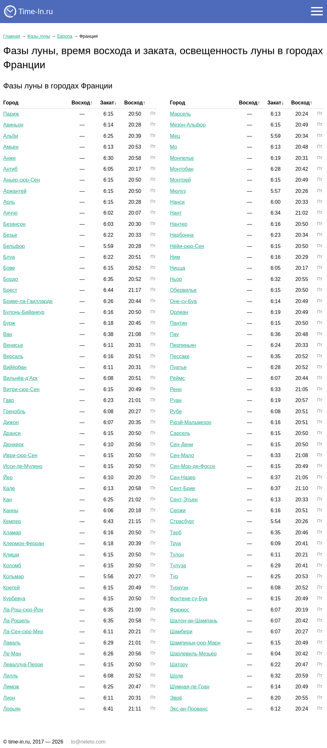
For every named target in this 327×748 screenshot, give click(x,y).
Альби (10, 136)
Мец (175, 136)
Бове (9, 268)
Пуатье (178, 367)
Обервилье (183, 290)
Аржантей (15, 191)
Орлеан (179, 312)
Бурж (9, 323)
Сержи (178, 510)
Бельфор (14, 246)
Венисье (13, 345)
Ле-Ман (12, 653)
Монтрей (180, 180)
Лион (9, 698)
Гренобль (14, 411)
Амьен (11, 147)
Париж (11, 114)
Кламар (12, 532)
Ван (7, 334)
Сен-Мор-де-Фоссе (192, 466)
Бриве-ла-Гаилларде (27, 301)
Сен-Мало (182, 455)
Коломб (12, 565)
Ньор (176, 279)
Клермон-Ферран (23, 543)
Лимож (11, 686)
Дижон (11, 422)
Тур (174, 576)
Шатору (179, 664)
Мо (173, 147)
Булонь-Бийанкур (23, 312)
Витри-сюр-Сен (21, 389)
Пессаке (179, 356)
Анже (9, 158)
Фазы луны (38, 36)
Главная (11, 36)
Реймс (177, 378)
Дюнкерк (13, 444)
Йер (7, 477)
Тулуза (178, 565)
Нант (176, 213)
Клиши (11, 554)
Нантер (178, 224)
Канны (10, 510)
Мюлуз (178, 191)
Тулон (177, 554)
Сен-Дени (181, 444)
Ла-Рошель (16, 620)
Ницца (177, 268)
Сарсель (180, 433)
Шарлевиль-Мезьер (193, 653)
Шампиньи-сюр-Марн (195, 642)
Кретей (11, 587)
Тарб (175, 532)
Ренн (176, 389)
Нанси (177, 202)
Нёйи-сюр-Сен (187, 246)
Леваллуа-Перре (23, 664)
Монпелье (182, 158)
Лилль (10, 675)
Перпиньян (183, 345)
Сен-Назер (182, 477)
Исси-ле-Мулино (23, 466)
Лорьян (11, 708)
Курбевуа (14, 598)
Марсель (180, 114)
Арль (9, 202)
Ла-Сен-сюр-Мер (23, 631)
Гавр (8, 400)
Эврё (176, 698)
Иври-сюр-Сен (20, 455)
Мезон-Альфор (188, 124)
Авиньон (13, 124)
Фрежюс (179, 609)
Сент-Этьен (184, 499)
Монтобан (182, 169)
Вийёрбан (15, 367)
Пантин (178, 323)
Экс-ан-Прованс (189, 708)
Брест (10, 290)
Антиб (10, 169)
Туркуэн (179, 587)
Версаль (13, 356)
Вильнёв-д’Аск (20, 378)
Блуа (9, 257)
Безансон (14, 224)
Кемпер (12, 521)
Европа (64, 36)
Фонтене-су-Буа (188, 598)
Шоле (176, 675)
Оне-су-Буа (183, 301)
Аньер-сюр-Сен (21, 180)
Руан (175, 400)
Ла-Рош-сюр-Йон (23, 609)
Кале (9, 488)
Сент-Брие (182, 488)
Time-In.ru (35, 11)
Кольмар (13, 576)
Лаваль (11, 642)
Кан (7, 499)
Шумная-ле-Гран (189, 686)
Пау (174, 334)
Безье (10, 235)
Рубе (176, 411)
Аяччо (10, 213)
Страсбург (182, 521)
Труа (175, 543)
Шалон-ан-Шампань (194, 620)
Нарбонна (182, 235)
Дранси (11, 433)
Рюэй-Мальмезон (190, 422)
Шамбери (181, 631)
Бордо (10, 279)
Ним (175, 257)
